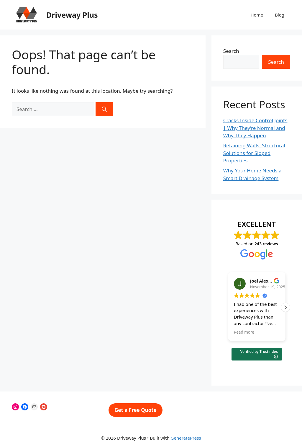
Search (231, 51)
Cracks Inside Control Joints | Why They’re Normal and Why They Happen (255, 128)
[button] (285, 307)
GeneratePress (186, 438)
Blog (279, 15)
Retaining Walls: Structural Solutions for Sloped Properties (254, 153)
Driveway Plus (72, 15)
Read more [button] (244, 332)
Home (256, 15)
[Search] (104, 109)
